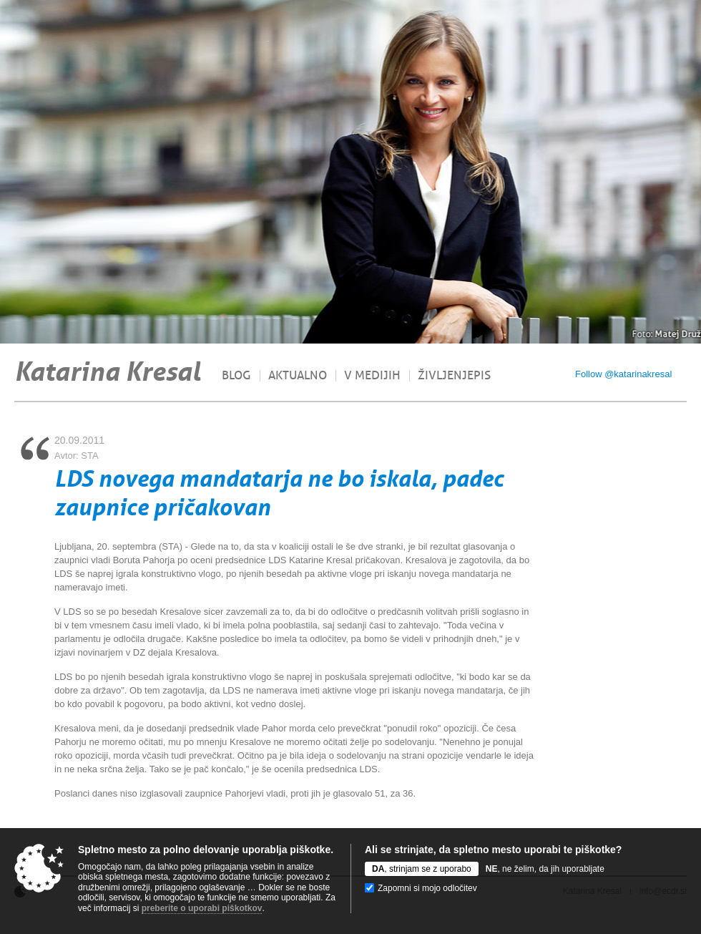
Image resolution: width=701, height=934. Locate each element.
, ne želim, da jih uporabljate (545, 869)
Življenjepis (454, 376)
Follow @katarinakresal (623, 374)
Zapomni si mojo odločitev (427, 888)
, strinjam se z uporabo (421, 869)
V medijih (372, 376)
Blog (236, 376)
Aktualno (297, 376)
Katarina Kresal (107, 371)
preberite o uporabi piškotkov (202, 908)
